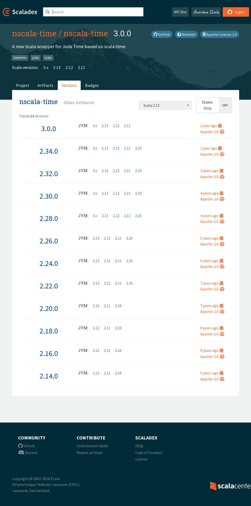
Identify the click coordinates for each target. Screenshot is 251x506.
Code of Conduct (148, 452)
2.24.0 (49, 263)
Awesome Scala (206, 12)
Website (186, 34)
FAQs (139, 445)
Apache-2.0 (212, 131)
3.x (45, 67)
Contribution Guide (92, 445)
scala (48, 58)
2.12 (69, 67)
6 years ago (211, 260)
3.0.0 (48, 128)
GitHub (162, 34)
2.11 (81, 67)
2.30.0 (49, 196)
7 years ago (211, 283)
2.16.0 (49, 353)
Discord (27, 452)
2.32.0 (49, 173)
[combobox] (165, 105)
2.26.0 (49, 240)
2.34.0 (49, 151)
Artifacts (45, 85)
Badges (92, 85)
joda (35, 58)
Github (26, 445)
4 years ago (211, 193)
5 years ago (211, 238)
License (141, 459)
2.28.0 (49, 218)
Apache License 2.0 (220, 34)
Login (236, 11)
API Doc (180, 11)
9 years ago (211, 350)
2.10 (138, 148)
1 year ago (211, 125)
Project (22, 85)
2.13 (57, 67)
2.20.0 (49, 308)
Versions (69, 85)
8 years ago (211, 327)
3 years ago (211, 170)
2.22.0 (49, 285)
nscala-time (34, 33)
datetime (20, 58)
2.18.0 (49, 330)
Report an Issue (89, 452)
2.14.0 (49, 375)
